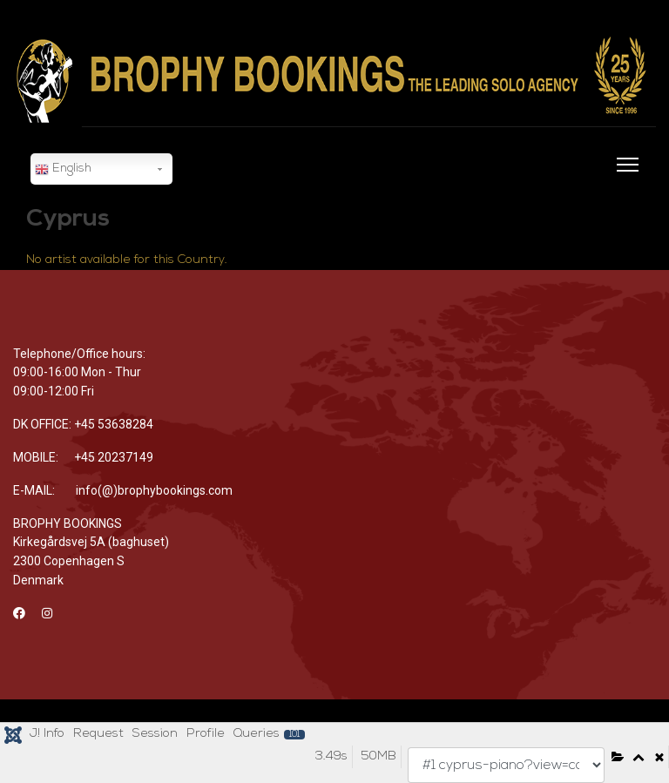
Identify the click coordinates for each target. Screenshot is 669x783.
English (63, 170)
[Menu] (624, 175)
